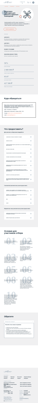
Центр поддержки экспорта (25, 382)
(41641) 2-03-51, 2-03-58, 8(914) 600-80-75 (15, 113)
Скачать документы (10, 29)
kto (8, 400)
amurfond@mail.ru (27, 394)
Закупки (19, 378)
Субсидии (6, 376)
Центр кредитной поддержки (25, 384)
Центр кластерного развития (25, 386)
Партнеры (13, 376)
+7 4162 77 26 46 (22, 3)
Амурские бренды (27, 376)
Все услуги (19, 376)
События (5, 378)
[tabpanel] (19, 330)
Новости (12, 378)
